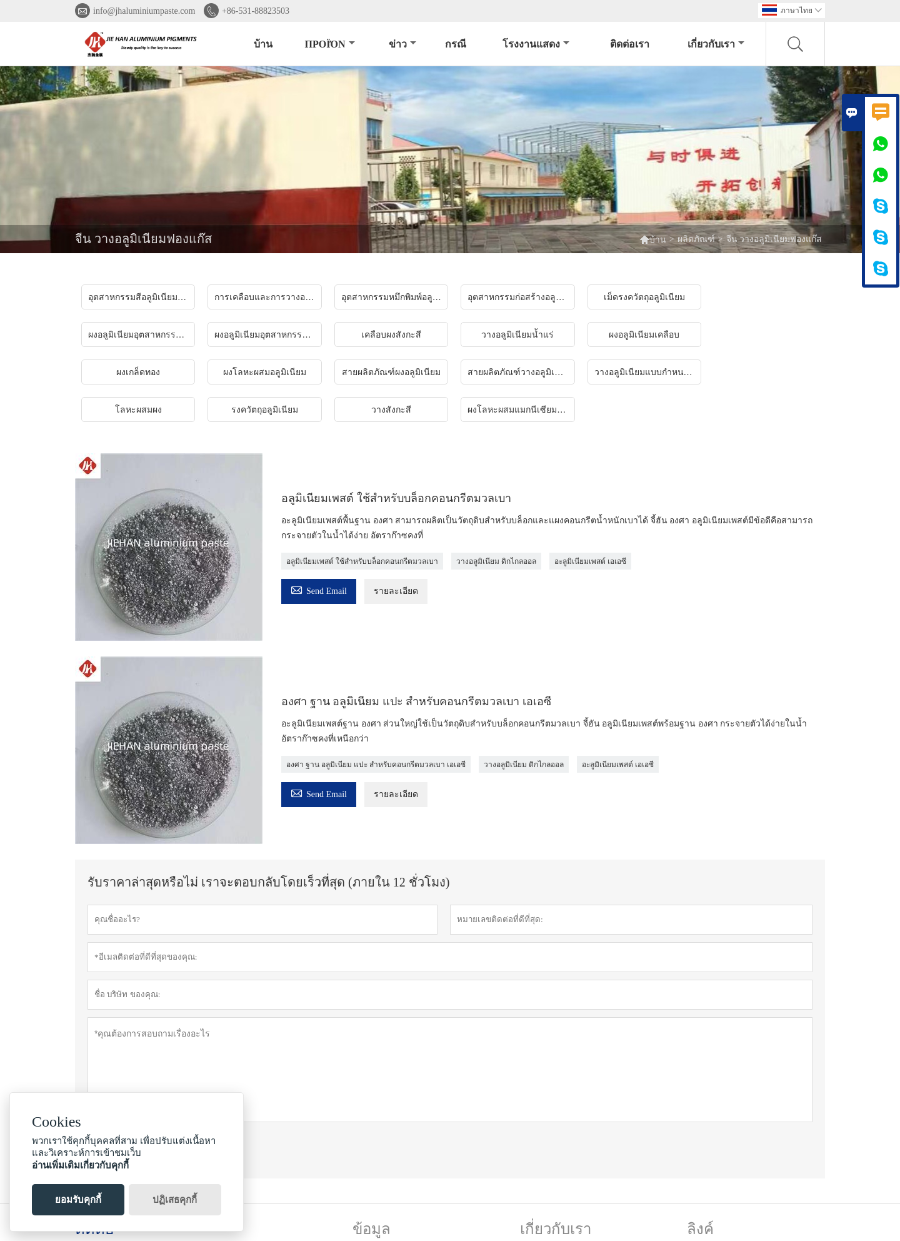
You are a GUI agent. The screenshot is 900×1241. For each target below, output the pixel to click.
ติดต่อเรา (629, 44)
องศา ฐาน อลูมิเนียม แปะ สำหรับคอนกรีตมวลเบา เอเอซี (376, 764)
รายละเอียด (396, 591)
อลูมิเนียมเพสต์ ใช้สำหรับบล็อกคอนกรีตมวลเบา (362, 561)
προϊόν (330, 44)
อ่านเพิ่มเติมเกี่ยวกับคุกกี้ (80, 1165)
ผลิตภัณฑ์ (696, 239)
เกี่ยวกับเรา (716, 44)
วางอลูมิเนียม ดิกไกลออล (496, 561)
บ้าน (263, 44)
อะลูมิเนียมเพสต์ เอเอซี (590, 561)
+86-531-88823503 (255, 11)
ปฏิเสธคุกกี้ (174, 1200)
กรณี (455, 44)
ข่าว (402, 44)
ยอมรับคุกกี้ (78, 1200)
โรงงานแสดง (535, 44)
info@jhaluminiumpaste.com (144, 11)
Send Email (319, 589)
